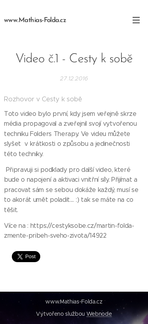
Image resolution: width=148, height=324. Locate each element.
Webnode (99, 313)
